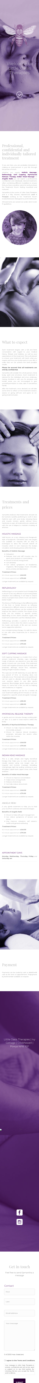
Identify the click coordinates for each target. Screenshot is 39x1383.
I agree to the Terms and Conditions (20, 1360)
